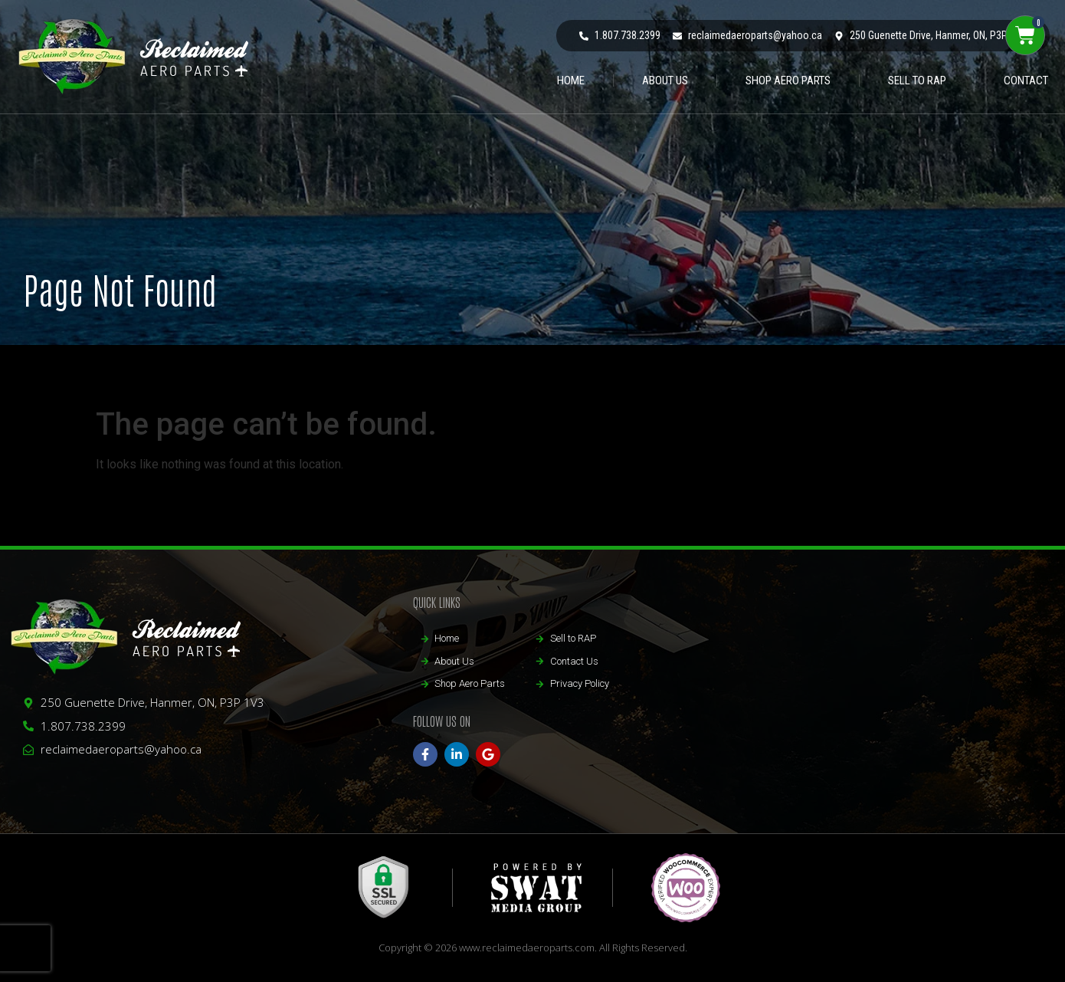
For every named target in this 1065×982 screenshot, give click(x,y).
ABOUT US (665, 80)
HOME (571, 80)
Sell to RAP (917, 80)
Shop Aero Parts (788, 80)
